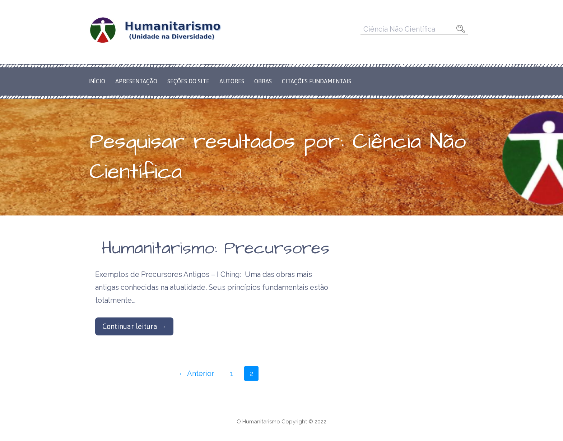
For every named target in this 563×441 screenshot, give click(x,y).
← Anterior (196, 373)
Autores (231, 81)
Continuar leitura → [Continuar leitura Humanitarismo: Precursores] (134, 326)
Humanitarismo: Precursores (216, 248)
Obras (263, 81)
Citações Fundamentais (316, 81)
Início (96, 81)
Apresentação (136, 81)
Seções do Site (188, 81)
